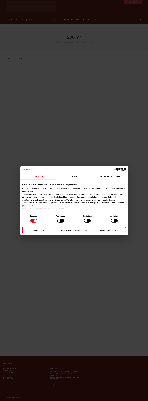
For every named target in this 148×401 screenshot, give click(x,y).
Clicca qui (28, 208)
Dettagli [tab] (74, 176)
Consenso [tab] (38, 176)
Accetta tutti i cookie (109, 230)
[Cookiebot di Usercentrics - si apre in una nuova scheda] (115, 169)
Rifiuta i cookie (39, 230)
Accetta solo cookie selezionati (74, 230)
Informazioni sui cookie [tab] (110, 176)
